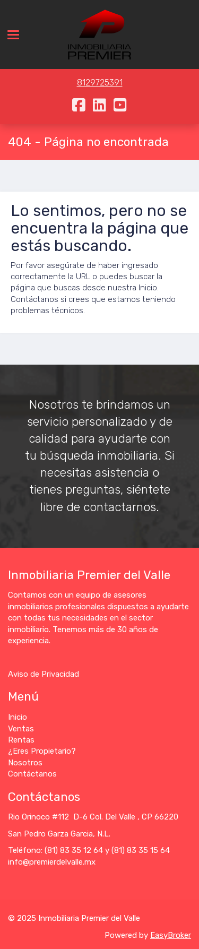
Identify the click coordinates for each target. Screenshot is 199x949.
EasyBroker (170, 935)
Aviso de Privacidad (43, 674)
